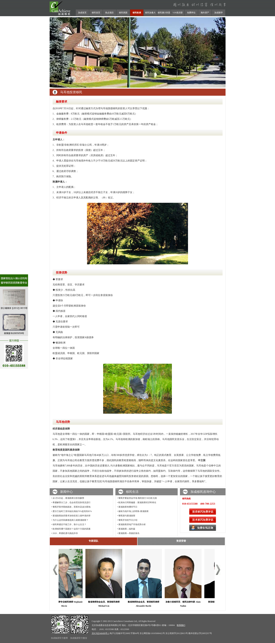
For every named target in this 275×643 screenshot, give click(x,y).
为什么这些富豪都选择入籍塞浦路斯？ (70, 520)
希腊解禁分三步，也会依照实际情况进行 (71, 502)
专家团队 (93, 541)
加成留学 (218, 12)
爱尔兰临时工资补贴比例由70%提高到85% (72, 511)
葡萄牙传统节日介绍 (127, 520)
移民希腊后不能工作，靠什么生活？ (69, 524)
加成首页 (82, 12)
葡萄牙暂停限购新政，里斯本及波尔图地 (71, 507)
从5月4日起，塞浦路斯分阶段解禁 (68, 498)
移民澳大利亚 (164, 12)
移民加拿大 (150, 12)
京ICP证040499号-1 (100, 633)
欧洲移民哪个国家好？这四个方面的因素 (71, 529)
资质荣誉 (181, 541)
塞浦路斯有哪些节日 (127, 507)
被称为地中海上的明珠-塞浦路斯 (133, 511)
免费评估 (191, 12)
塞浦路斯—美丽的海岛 (128, 533)
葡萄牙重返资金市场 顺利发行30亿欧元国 (137, 498)
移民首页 (96, 12)
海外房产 (205, 12)
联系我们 (181, 625)
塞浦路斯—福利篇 (126, 529)
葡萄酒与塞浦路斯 (126, 515)
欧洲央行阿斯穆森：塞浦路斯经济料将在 (137, 502)
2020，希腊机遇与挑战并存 (65, 533)
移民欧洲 (137, 12)
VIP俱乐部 (178, 12)
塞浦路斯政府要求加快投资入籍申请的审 (71, 515)
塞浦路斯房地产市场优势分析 (132, 524)
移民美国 (123, 12)
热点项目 (109, 12)
